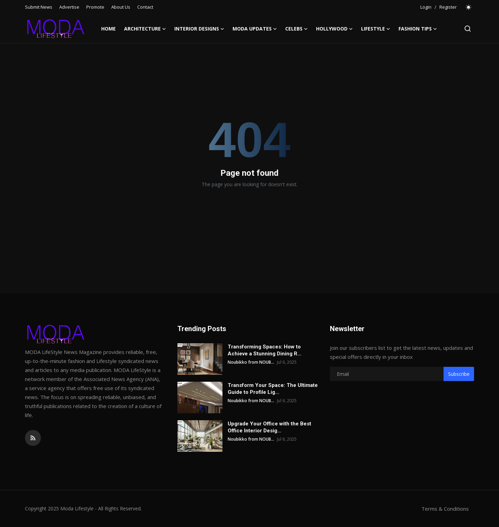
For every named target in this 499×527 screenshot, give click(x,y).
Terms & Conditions (445, 508)
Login (425, 7)
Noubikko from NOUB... (251, 362)
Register (448, 7)
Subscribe (459, 374)
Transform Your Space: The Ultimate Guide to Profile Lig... (273, 388)
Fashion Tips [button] (418, 28)
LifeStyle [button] (375, 28)
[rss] (33, 438)
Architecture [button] (145, 28)
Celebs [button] (296, 28)
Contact (145, 7)
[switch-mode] (469, 7)
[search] (467, 28)
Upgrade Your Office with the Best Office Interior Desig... (269, 427)
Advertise (69, 7)
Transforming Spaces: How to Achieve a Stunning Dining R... (264, 350)
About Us (120, 7)
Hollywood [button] (334, 28)
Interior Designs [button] (199, 28)
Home (108, 28)
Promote (95, 7)
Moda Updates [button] (255, 28)
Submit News (38, 7)
